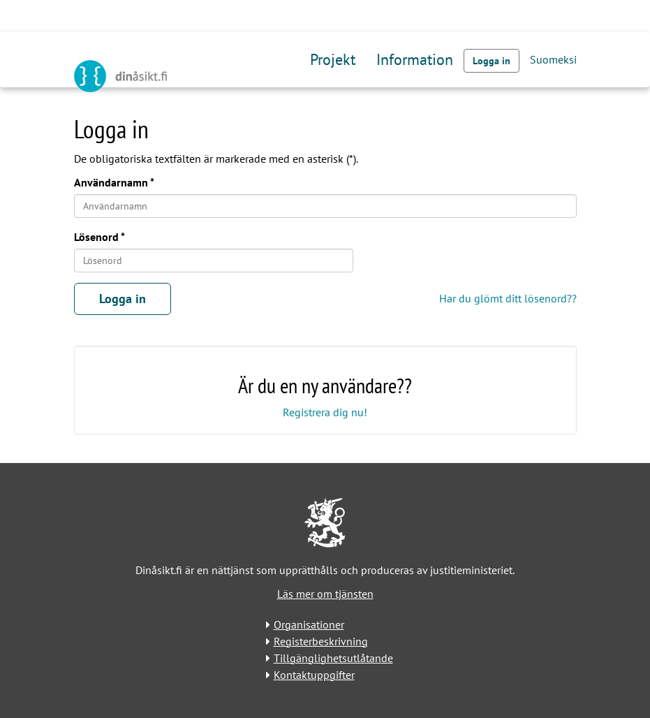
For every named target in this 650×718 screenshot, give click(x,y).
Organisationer (309, 624)
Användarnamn (111, 182)
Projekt (332, 59)
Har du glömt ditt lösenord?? (508, 298)
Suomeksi (553, 59)
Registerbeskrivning (321, 641)
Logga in (491, 60)
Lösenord (96, 237)
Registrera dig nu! (325, 412)
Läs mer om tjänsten (325, 594)
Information (414, 59)
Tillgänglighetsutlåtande (333, 658)
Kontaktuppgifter (314, 675)
